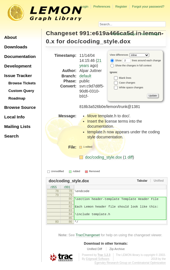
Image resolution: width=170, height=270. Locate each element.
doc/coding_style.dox (99, 41)
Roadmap (17, 98)
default (85, 76)
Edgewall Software (97, 264)
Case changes (127, 82)
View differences (119, 54)
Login (84, 6)
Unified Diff (94, 254)
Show (116, 60)
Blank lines (125, 77)
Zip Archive (117, 254)
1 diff (128, 157)
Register (121, 6)
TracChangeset (88, 240)
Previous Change (124, 34)
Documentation (20, 56)
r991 (67, 187)
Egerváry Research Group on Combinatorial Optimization (130, 267)
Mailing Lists (17, 126)
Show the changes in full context (131, 65)
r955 (53, 187)
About (10, 37)
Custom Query (21, 91)
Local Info (14, 116)
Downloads (15, 46)
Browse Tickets (22, 83)
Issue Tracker (18, 75)
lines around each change (142, 60)
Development (18, 66)
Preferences (101, 6)
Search (11, 136)
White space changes (131, 87)
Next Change (150, 34)
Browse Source (20, 107)
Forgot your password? (148, 6)
